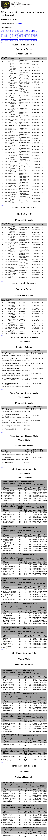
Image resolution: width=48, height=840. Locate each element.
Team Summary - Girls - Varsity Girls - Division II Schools (19, 36)
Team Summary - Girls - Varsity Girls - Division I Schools (19, 35)
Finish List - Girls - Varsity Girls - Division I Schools (18, 30)
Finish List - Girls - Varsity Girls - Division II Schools (19, 32)
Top (2, 45)
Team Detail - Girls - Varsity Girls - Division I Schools (18, 39)
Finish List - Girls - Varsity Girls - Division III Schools (19, 33)
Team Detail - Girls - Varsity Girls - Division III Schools (19, 42)
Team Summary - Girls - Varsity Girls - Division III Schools (19, 38)
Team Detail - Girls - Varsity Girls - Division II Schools (19, 41)
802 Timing (19, 23)
